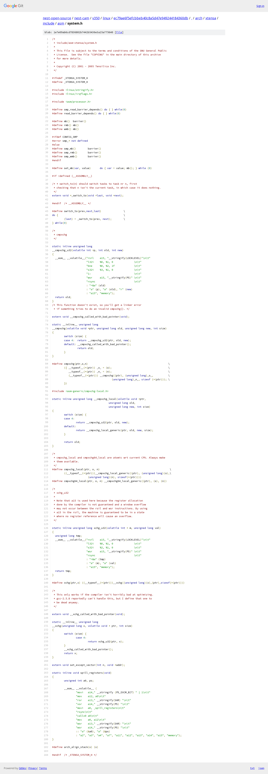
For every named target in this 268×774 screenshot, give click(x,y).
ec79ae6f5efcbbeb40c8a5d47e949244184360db (151, 18)
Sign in (260, 6)
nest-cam (81, 18)
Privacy (32, 768)
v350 (96, 18)
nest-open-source (57, 18)
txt (252, 768)
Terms (43, 768)
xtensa (210, 18)
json (261, 768)
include (48, 23)
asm (61, 23)
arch (198, 18)
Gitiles (22, 768)
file (119, 32)
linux (106, 18)
